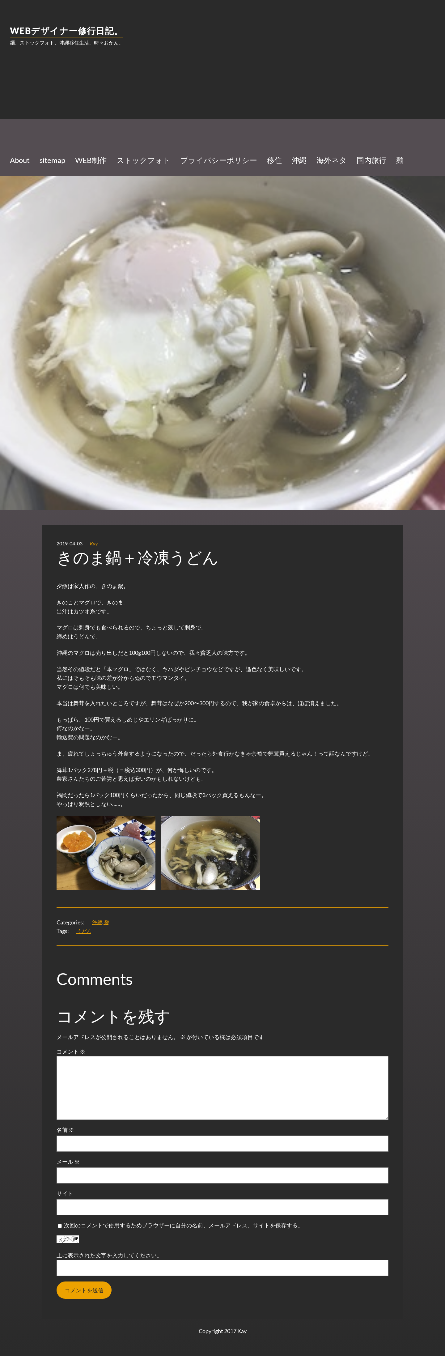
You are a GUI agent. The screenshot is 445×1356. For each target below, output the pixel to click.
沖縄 (97, 922)
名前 (65, 1129)
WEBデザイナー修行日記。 (66, 30)
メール (68, 1161)
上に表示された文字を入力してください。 (109, 1255)
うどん (83, 931)
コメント (71, 1051)
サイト (65, 1193)
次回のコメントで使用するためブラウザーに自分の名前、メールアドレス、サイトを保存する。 (183, 1225)
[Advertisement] (222, 100)
